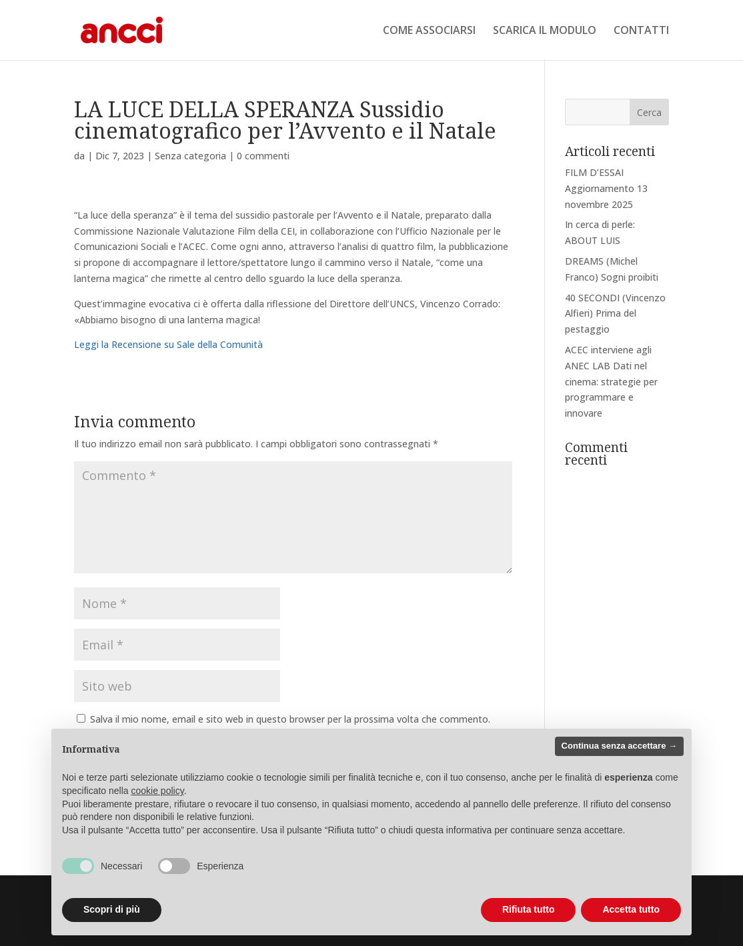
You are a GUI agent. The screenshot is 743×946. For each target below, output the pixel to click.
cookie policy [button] (157, 790)
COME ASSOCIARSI (429, 31)
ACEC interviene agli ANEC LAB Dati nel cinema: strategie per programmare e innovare (611, 381)
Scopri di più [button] (111, 909)
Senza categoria (190, 155)
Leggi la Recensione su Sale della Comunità (168, 344)
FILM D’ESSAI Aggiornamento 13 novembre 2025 (606, 188)
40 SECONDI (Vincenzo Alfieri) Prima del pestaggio (615, 313)
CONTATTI (641, 31)
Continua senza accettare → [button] (619, 746)
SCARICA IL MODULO (544, 31)
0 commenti (263, 155)
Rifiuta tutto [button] (528, 909)
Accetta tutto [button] (631, 909)
